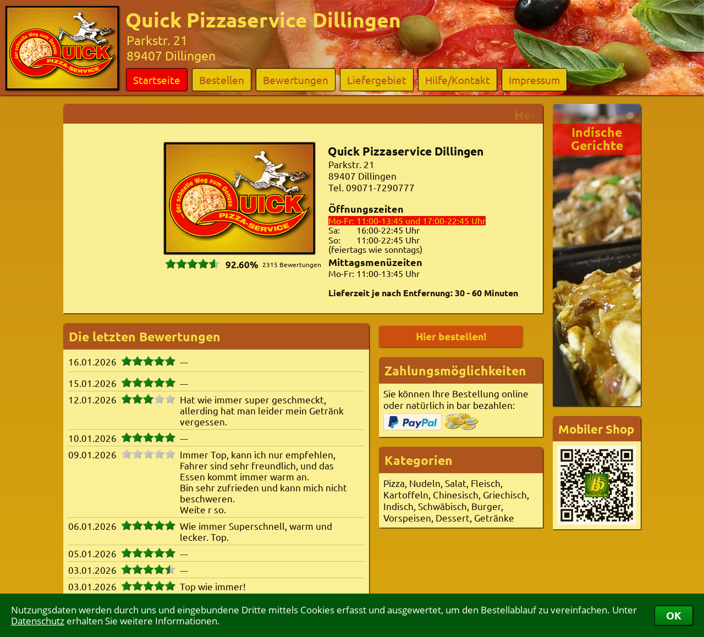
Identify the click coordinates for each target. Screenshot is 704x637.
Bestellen (221, 79)
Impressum (534, 79)
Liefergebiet (376, 79)
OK (673, 615)
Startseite (156, 79)
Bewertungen (295, 79)
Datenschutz (37, 620)
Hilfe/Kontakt (457, 79)
